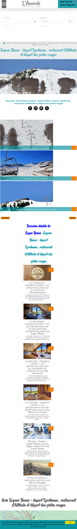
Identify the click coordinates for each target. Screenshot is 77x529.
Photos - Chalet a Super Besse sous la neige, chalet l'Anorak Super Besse (37, 445)
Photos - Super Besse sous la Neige (24, 43)
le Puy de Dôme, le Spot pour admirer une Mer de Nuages (37, 480)
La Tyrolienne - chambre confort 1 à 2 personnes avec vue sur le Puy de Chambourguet (37, 287)
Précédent (5, 218)
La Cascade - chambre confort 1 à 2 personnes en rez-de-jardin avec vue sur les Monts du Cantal (37, 407)
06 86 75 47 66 (66, 2)
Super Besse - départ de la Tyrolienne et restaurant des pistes (36, 209)
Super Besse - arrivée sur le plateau (36, 179)
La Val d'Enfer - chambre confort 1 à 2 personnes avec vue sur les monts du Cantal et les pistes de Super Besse (37, 327)
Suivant (72, 218)
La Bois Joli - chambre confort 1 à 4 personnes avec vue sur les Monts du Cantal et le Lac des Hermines (37, 367)
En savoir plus (41, 526)
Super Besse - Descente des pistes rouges (36, 148)
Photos (9, 43)
